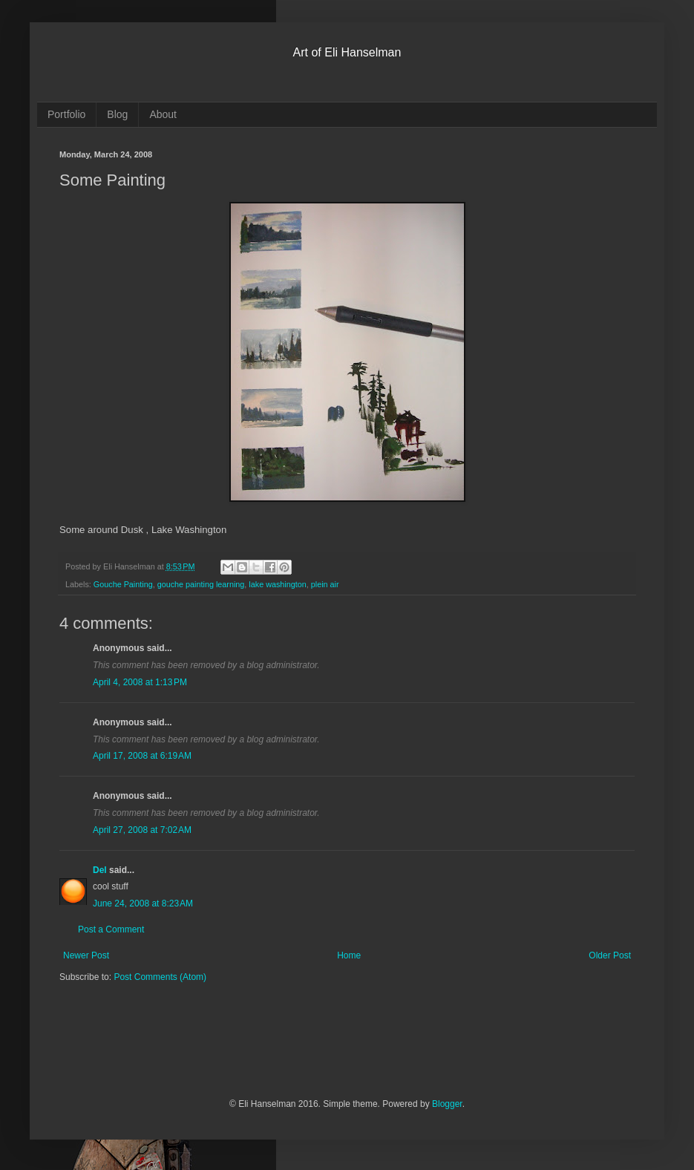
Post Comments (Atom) (160, 977)
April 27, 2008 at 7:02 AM (142, 830)
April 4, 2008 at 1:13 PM (140, 682)
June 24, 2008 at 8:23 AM (143, 903)
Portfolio (66, 114)
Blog (117, 114)
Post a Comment (111, 929)
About (163, 114)
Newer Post (86, 955)
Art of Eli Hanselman (347, 52)
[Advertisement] (233, 1049)
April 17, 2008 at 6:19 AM (142, 756)
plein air (325, 584)
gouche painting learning (201, 584)
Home (349, 955)
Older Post (610, 955)
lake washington (277, 584)
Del (100, 870)
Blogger (447, 1104)
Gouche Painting (123, 584)
